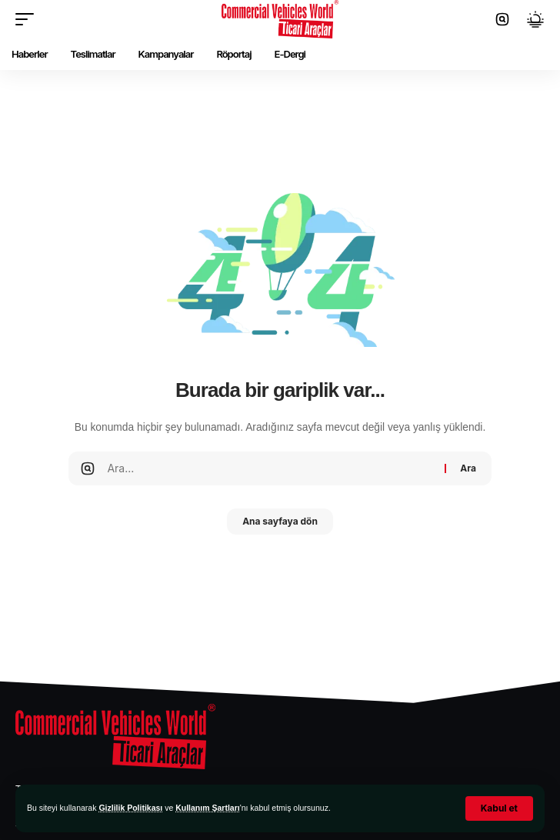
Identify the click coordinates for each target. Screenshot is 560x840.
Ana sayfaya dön (280, 521)
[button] (499, 808)
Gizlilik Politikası (130, 807)
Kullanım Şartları (207, 807)
